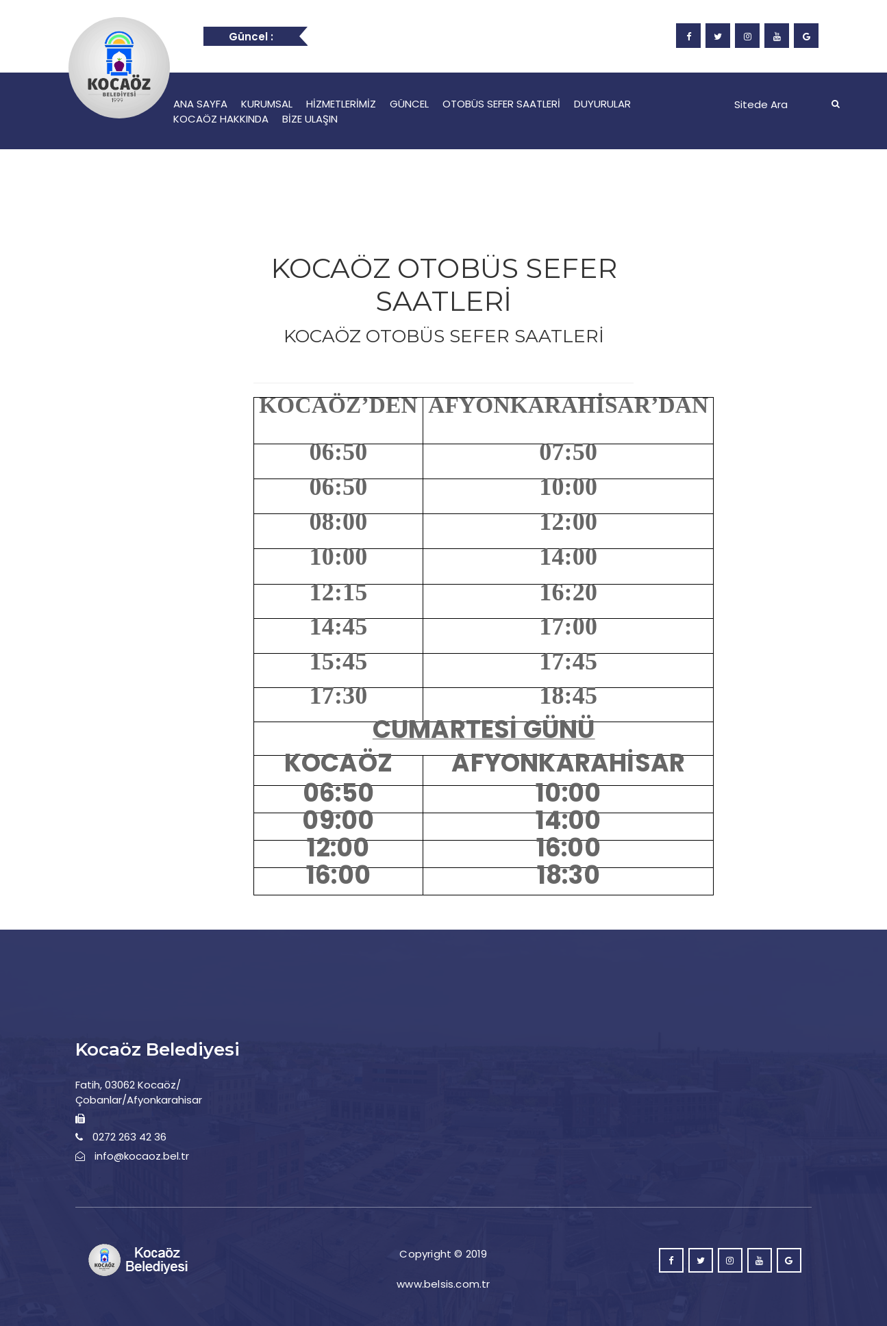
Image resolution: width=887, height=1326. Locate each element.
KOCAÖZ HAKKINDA (220, 119)
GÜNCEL (409, 104)
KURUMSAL (266, 104)
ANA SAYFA (200, 104)
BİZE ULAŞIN (310, 119)
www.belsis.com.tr (443, 1284)
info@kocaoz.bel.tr (142, 1156)
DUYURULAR (602, 104)
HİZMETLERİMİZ (341, 104)
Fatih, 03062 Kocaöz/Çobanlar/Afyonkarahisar (138, 1092)
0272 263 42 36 (129, 1137)
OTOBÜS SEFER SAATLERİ (501, 104)
